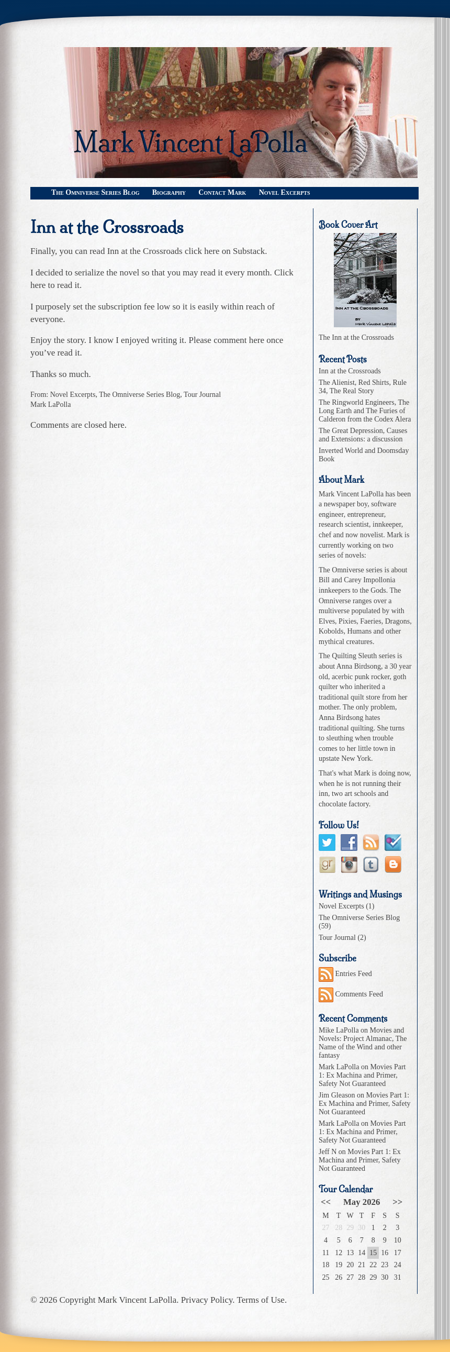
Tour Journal (202, 394)
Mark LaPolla (50, 404)
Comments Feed (351, 994)
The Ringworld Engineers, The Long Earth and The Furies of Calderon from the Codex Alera (365, 410)
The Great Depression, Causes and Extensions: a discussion (363, 435)
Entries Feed (345, 974)
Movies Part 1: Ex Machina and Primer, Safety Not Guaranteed (362, 1075)
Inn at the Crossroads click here (163, 251)
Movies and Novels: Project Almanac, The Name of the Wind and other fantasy (363, 1042)
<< (326, 1202)
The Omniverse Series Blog (95, 192)
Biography (169, 192)
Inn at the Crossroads (107, 227)
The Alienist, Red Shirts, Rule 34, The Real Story (363, 387)
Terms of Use (261, 1300)
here (38, 285)
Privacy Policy (207, 1300)
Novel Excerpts (284, 192)
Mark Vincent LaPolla (137, 1300)
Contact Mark (222, 192)
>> (397, 1202)
